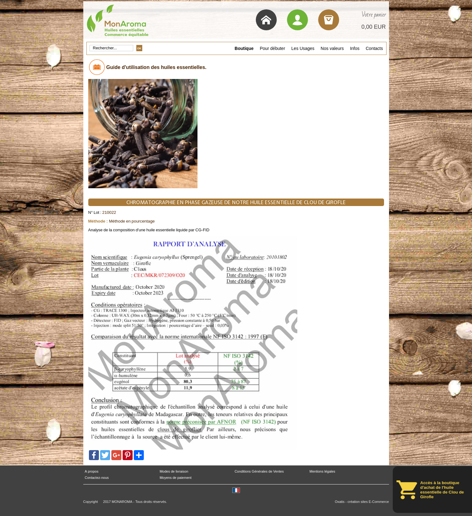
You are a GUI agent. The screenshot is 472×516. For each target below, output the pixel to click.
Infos (354, 48)
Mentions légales (322, 471)
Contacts (374, 48)
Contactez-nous (97, 477)
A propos (92, 471)
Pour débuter (272, 48)
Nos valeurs (332, 48)
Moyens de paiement (176, 477)
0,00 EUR (373, 27)
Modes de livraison (174, 471)
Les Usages (302, 48)
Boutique (244, 48)
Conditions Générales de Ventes (259, 471)
